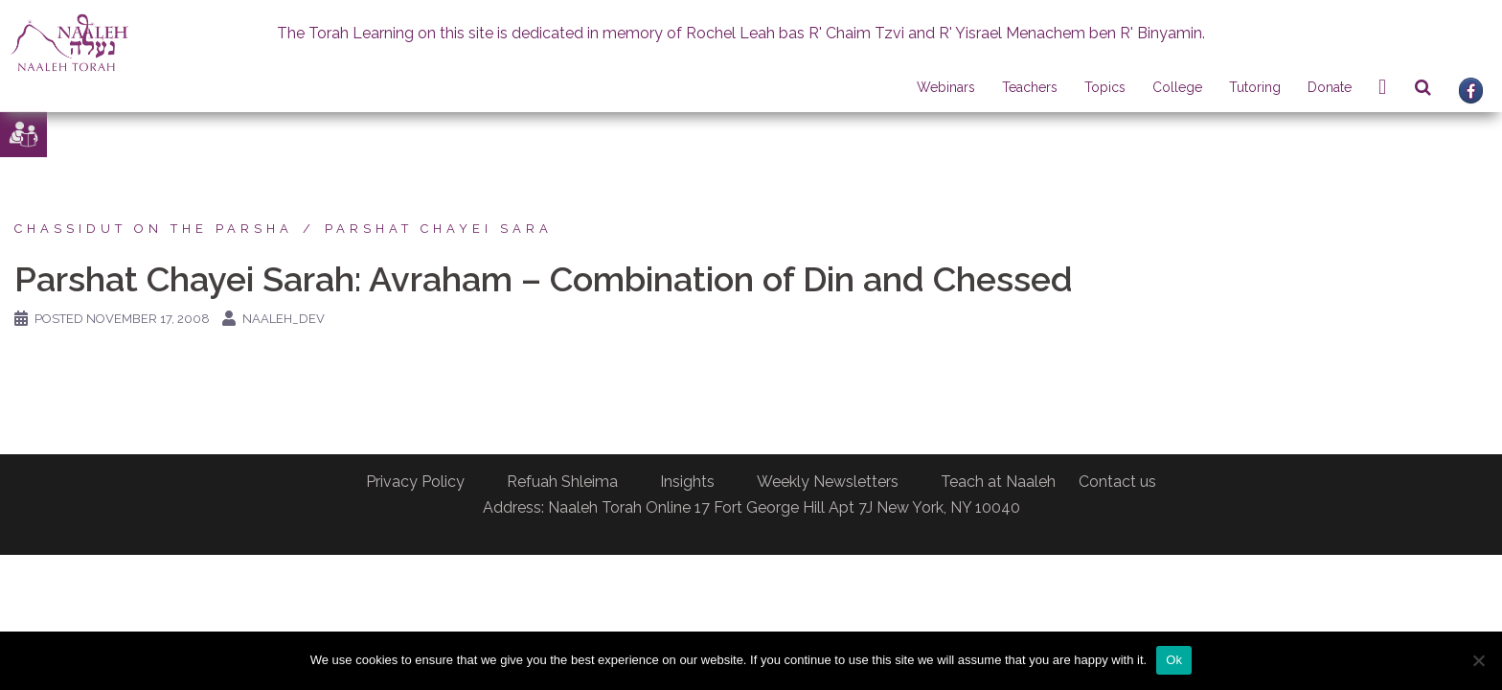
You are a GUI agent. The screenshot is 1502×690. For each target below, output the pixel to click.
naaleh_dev (283, 318)
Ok (1174, 660)
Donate (1330, 87)
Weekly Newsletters (828, 481)
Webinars (946, 87)
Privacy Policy (415, 481)
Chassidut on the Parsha (153, 228)
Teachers (1030, 87)
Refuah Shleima (562, 481)
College (1177, 87)
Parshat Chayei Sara (439, 228)
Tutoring (1255, 87)
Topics (1105, 87)
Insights (687, 481)
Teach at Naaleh (998, 481)
